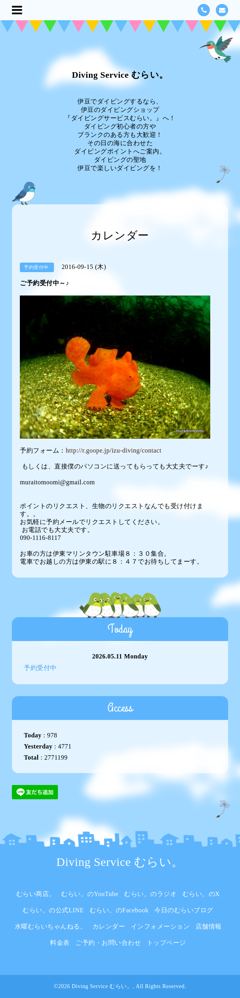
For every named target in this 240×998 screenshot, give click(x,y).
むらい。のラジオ (150, 894)
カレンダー (108, 926)
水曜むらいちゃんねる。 (51, 926)
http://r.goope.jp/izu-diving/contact (113, 450)
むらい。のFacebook (119, 910)
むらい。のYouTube (89, 894)
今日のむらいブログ (183, 910)
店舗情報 (209, 926)
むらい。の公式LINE (53, 910)
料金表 (60, 942)
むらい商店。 (36, 894)
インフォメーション (160, 926)
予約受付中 (40, 667)
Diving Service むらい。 (120, 75)
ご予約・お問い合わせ (108, 942)
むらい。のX (201, 894)
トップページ (166, 942)
